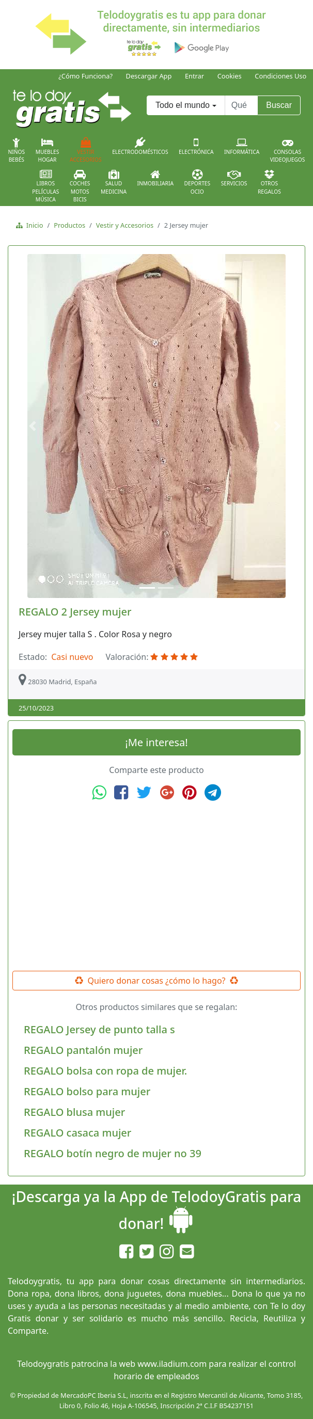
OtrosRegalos (269, 182)
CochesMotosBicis (80, 186)
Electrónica (196, 146)
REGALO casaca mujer (77, 1133)
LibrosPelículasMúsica (45, 186)
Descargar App (149, 76)
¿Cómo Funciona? (85, 76)
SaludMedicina (114, 182)
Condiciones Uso (280, 76)
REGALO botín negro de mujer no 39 (112, 1153)
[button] (34, 426)
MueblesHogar (47, 150)
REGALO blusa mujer (74, 1112)
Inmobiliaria (155, 178)
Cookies (229, 76)
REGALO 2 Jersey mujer (75, 612)
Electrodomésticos (140, 146)
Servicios (234, 178)
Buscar (279, 105)
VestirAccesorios (86, 150)
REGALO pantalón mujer (83, 1050)
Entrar (194, 76)
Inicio (33, 225)
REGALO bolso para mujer (87, 1091)
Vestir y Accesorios (124, 225)
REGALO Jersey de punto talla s (99, 1029)
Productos (69, 225)
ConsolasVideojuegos (287, 150)
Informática (241, 146)
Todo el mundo (182, 105)
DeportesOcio (197, 182)
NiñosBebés (16, 150)
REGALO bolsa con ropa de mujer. (105, 1071)
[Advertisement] (156, 886)
